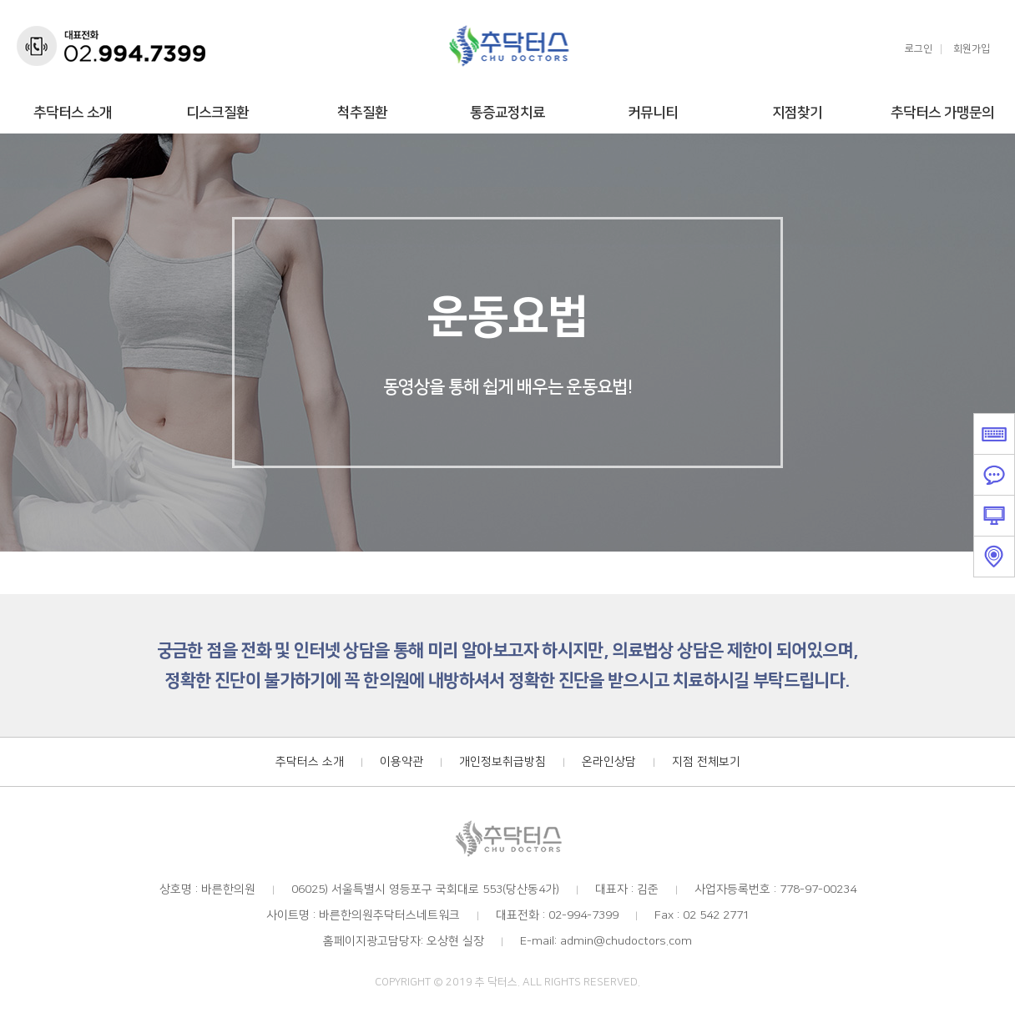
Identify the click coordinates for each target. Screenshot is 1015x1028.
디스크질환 (217, 112)
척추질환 (362, 112)
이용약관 (401, 761)
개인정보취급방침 (502, 761)
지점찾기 (797, 112)
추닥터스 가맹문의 (942, 112)
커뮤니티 (653, 112)
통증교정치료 (507, 112)
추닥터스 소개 (72, 112)
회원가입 (971, 49)
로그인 (918, 49)
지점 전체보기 (706, 761)
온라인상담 (609, 761)
